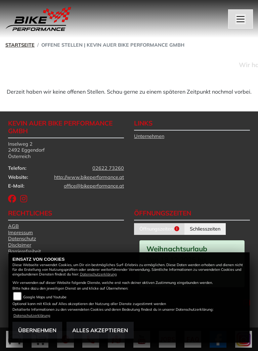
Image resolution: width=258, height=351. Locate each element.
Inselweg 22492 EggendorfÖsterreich (26, 150)
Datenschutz (22, 239)
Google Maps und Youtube (45, 297)
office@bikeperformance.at (94, 186)
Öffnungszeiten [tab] (159, 229)
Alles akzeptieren (100, 330)
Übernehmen (37, 330)
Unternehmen (149, 136)
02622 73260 (108, 168)
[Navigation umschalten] (240, 19)
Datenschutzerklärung (98, 274)
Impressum (20, 233)
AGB (13, 226)
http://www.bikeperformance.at (89, 177)
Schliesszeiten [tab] (205, 229)
